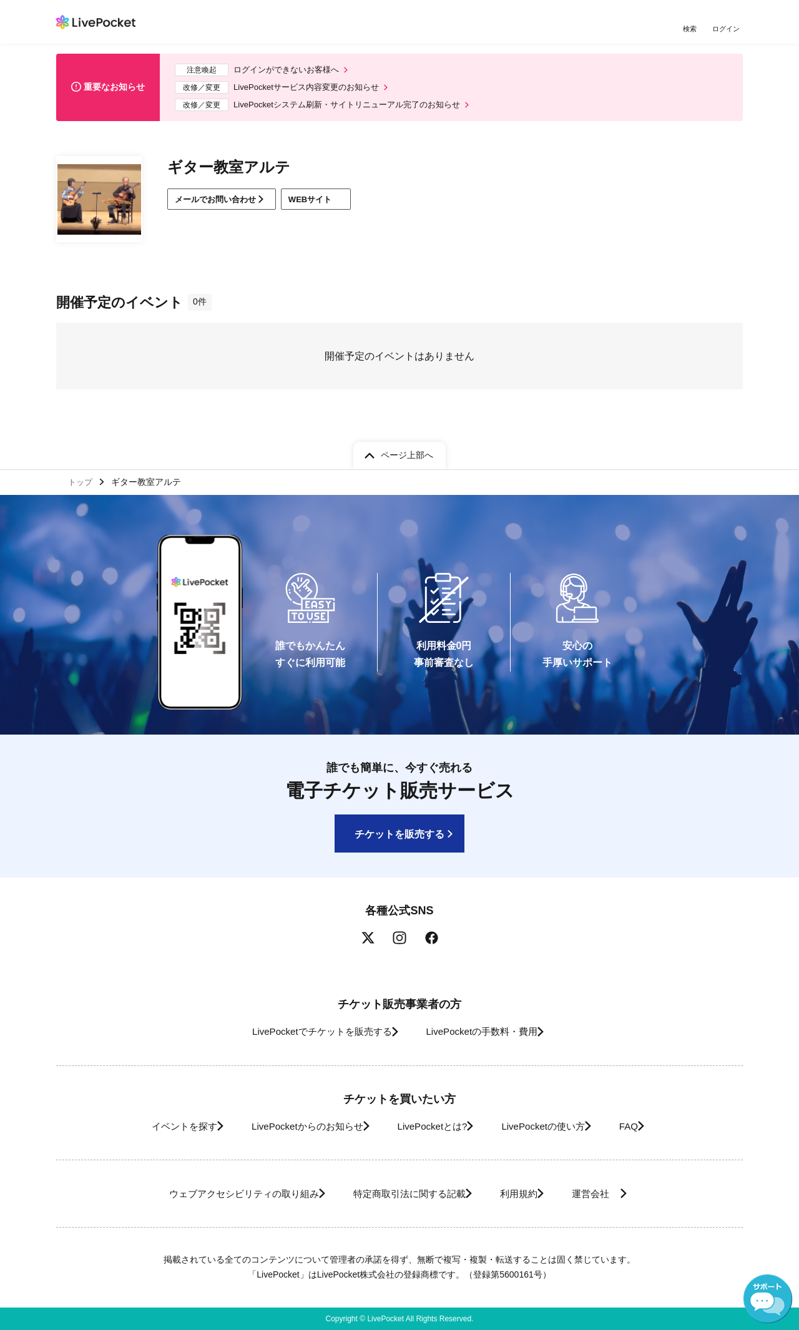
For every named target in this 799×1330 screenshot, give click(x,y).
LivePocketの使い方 (555, 1126)
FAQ (652, 1126)
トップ (82, 480)
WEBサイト (331, 206)
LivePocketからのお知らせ (291, 1126)
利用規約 (526, 1193)
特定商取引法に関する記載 (403, 1193)
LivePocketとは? (430, 1126)
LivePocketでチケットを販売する (310, 1031)
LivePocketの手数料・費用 (486, 1031)
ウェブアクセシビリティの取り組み (221, 1193)
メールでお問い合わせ (221, 206)
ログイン (727, 30)
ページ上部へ (407, 452)
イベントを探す (155, 1126)
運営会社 (614, 1193)
